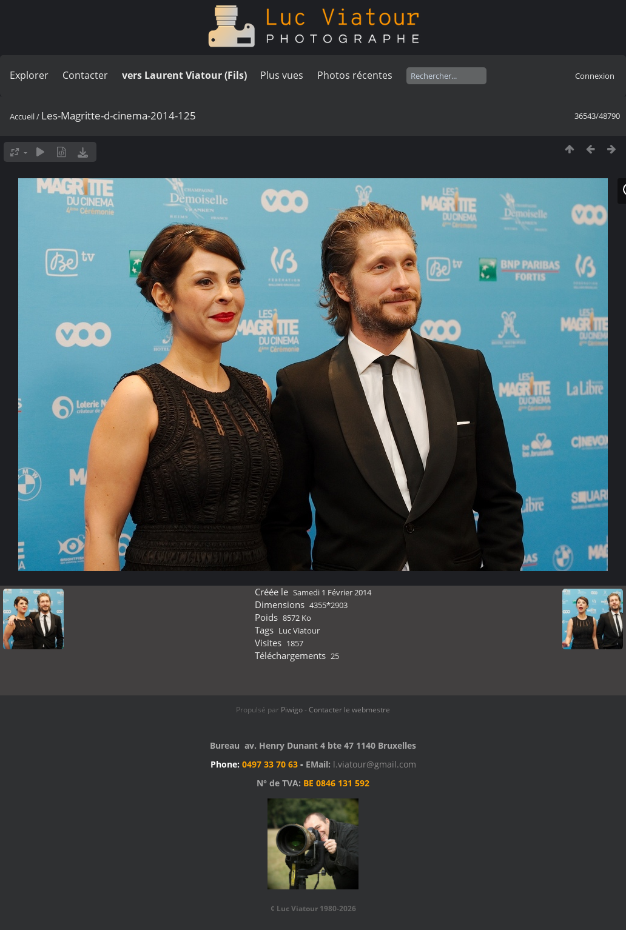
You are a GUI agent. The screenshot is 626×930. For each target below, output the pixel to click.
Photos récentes (354, 75)
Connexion (594, 75)
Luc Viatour (299, 630)
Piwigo (292, 709)
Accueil (22, 116)
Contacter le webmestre (349, 709)
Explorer (29, 75)
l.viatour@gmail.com (374, 764)
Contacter (85, 75)
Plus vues (281, 75)
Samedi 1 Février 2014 (332, 592)
